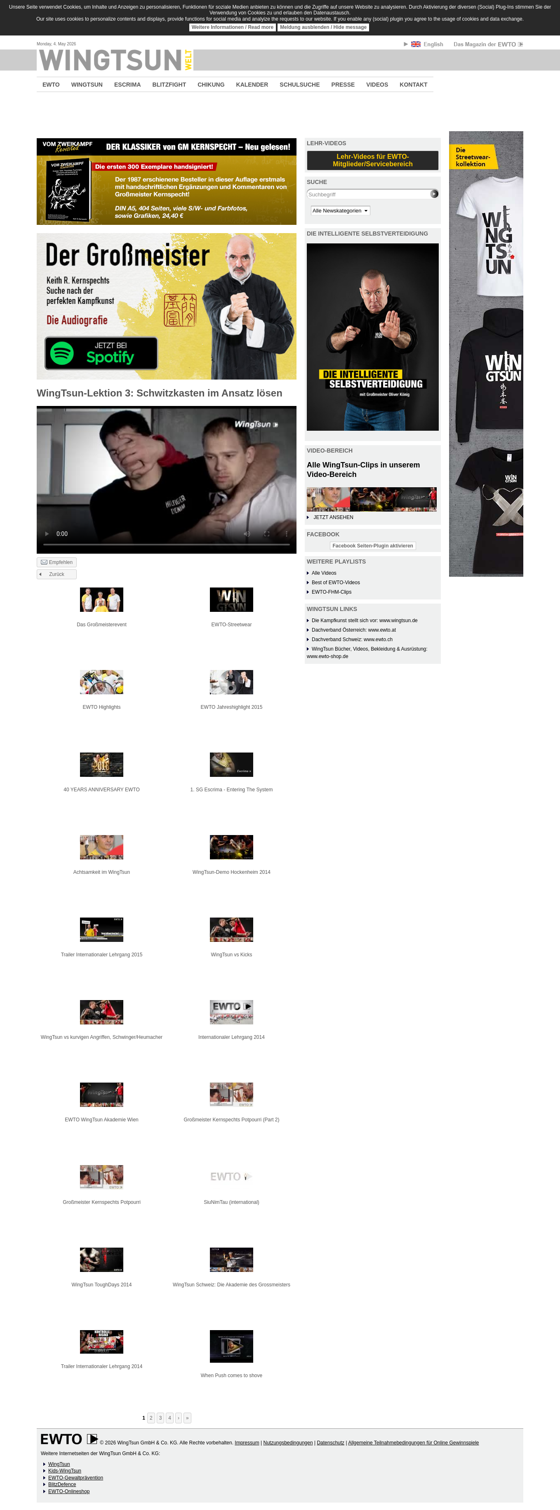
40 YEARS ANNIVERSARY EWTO (102, 790)
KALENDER (252, 84)
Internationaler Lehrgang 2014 (231, 1037)
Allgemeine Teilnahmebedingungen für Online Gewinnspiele (413, 1443)
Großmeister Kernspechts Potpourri (102, 1202)
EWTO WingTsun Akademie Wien (102, 1120)
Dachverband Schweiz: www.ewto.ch (352, 639)
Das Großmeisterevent (102, 625)
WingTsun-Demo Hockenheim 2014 (232, 872)
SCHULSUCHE (300, 84)
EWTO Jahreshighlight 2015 (232, 707)
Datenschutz (330, 1443)
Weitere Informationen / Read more (233, 27)
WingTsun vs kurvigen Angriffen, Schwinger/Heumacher (101, 1037)
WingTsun (59, 1464)
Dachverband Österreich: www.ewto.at (354, 630)
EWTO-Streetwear (232, 625)
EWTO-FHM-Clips (331, 592)
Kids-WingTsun (64, 1471)
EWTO (51, 84)
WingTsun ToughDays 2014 (102, 1285)
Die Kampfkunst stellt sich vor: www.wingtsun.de (365, 620)
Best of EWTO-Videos (336, 582)
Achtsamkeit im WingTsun (101, 872)
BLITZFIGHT (169, 84)
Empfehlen (57, 562)
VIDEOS (377, 84)
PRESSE (343, 84)
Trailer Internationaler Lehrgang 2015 (102, 955)
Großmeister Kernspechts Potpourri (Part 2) (231, 1120)
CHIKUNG (211, 84)
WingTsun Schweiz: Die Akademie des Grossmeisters (231, 1285)
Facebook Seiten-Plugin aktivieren (373, 546)
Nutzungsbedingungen (288, 1443)
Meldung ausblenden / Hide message (323, 27)
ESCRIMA (127, 84)
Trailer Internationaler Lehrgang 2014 (102, 1366)
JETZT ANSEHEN (333, 517)
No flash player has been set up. (166, 479)
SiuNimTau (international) (231, 1202)
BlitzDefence (62, 1484)
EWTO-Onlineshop (68, 1491)
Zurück (56, 574)
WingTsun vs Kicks (231, 955)
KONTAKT (413, 84)
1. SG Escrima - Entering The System (232, 790)
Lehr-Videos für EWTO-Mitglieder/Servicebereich (373, 160)
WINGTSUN (87, 84)
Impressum (247, 1443)
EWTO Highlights (102, 707)
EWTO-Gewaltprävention (75, 1478)
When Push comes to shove (231, 1375)
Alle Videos (324, 573)
